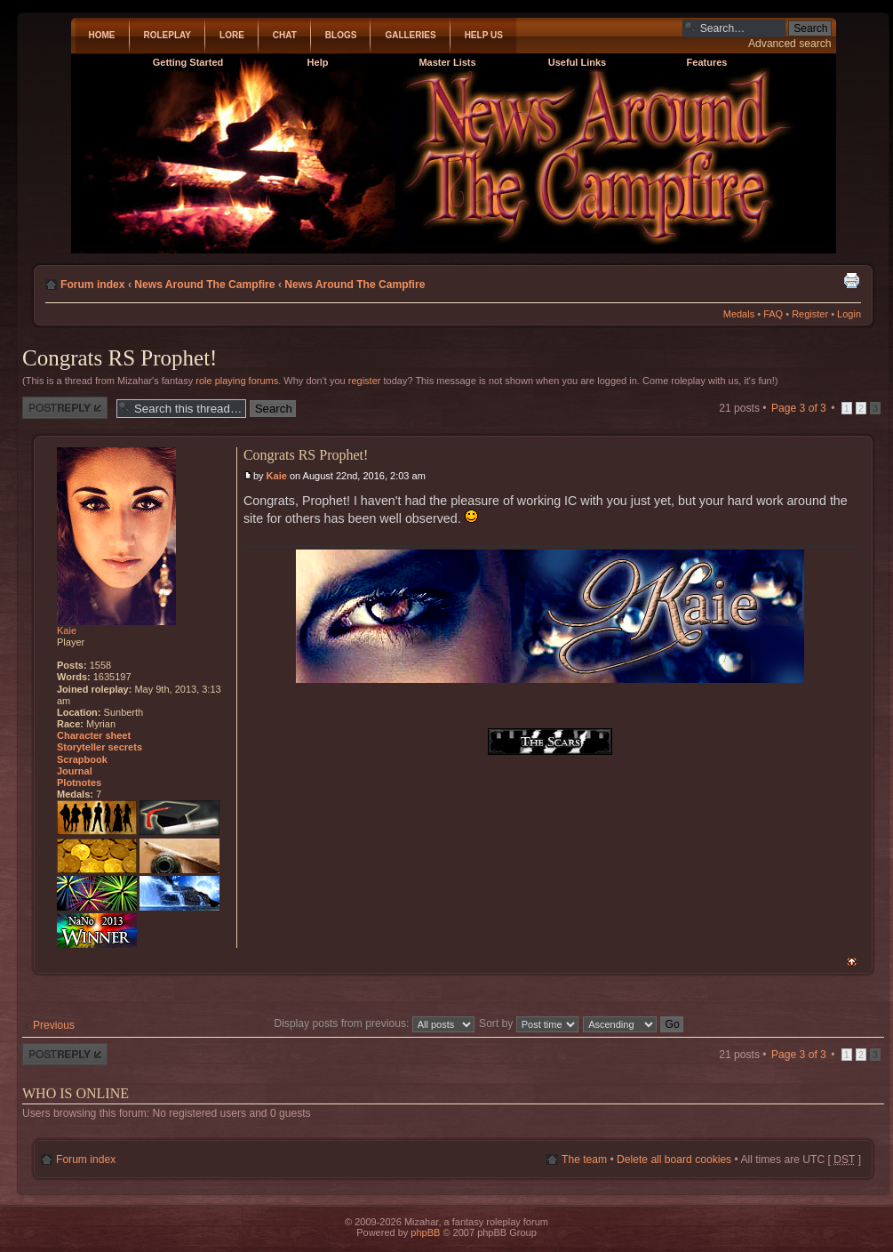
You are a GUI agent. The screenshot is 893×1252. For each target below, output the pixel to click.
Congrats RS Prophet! (119, 358)
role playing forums (236, 380)
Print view (851, 280)
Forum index (92, 284)
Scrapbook (82, 759)
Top (852, 962)
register (364, 380)
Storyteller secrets (99, 747)
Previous (54, 1025)
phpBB (425, 1232)
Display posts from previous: (374, 1023)
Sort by (528, 1023)
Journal (74, 771)
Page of (798, 408)
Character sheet (94, 735)
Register (810, 314)
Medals (738, 314)
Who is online (75, 1093)
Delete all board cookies (674, 1159)
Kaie (277, 475)
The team (584, 1159)
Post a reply (65, 408)
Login (849, 314)
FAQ (773, 314)
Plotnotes (79, 782)
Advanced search (789, 43)
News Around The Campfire (204, 284)
